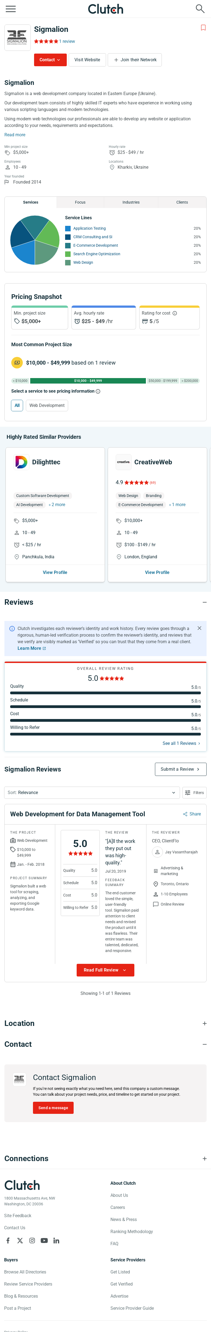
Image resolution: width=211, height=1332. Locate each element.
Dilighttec (46, 462)
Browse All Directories (25, 1272)
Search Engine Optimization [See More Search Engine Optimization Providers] (96, 254)
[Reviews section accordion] (105, 602)
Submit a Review (177, 769)
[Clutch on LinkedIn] (56, 1240)
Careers (117, 1207)
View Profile (55, 572)
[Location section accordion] (105, 1023)
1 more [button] (178, 504)
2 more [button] (58, 504)
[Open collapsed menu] (10, 8)
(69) (153, 483)
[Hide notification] (199, 628)
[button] (92, 792)
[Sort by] (92, 792)
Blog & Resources (21, 1296)
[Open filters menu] (194, 792)
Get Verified (121, 1284)
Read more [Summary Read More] (14, 134)
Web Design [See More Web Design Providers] (83, 262)
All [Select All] (17, 405)
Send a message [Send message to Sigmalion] (53, 1108)
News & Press (123, 1219)
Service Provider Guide (132, 1308)
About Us (119, 1195)
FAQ (114, 1243)
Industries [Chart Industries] (131, 202)
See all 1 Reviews (179, 743)
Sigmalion (51, 29)
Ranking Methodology (131, 1231)
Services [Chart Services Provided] (30, 202)
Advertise (119, 1296)
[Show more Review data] (105, 970)
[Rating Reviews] (46, 41)
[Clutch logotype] (22, 1185)
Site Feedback (17, 1215)
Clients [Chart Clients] (182, 202)
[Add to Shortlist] (203, 27)
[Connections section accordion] (105, 1158)
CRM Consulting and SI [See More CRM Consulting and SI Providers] (92, 237)
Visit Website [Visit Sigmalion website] (87, 59)
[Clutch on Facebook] (8, 1240)
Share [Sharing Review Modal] (195, 814)
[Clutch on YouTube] (44, 1240)
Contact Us (14, 1227)
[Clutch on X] (20, 1240)
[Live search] (200, 8)
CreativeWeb (153, 462)
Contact (47, 59)
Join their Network (139, 59)
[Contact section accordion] (105, 1044)
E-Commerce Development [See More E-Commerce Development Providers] (95, 245)
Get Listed (120, 1272)
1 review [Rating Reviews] (67, 41)
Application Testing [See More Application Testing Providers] (89, 228)
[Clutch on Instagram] (32, 1240)
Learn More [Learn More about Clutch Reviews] (29, 648)
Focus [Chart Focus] (80, 202)
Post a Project (17, 1308)
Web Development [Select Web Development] (47, 405)
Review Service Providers (28, 1284)
